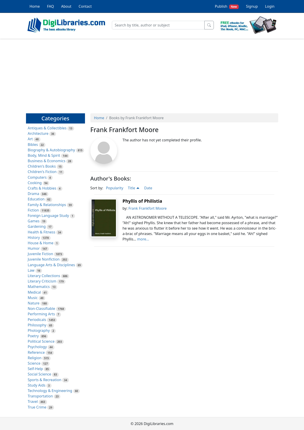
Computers (37, 177)
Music (33, 297)
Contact (85, 6)
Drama (33, 193)
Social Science (39, 374)
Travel (33, 401)
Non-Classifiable (41, 308)
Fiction (33, 210)
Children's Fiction (42, 171)
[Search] (158, 25)
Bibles (33, 144)
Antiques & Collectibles (47, 128)
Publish (227, 6)
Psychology (37, 346)
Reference (36, 352)
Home (35, 6)
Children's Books (42, 166)
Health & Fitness (41, 232)
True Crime (37, 407)
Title (134, 187)
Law (31, 270)
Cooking (35, 182)
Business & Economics (47, 160)
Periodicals (37, 319)
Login (270, 6)
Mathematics (39, 286)
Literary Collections (44, 275)
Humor (34, 248)
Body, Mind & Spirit (44, 155)
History (34, 237)
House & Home (41, 242)
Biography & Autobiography (51, 149)
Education (36, 199)
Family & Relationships (47, 204)
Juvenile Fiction (40, 253)
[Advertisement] (152, 74)
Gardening (37, 226)
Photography (39, 330)
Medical (34, 292)
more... (143, 239)
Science (34, 363)
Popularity (114, 187)
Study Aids (36, 385)
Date (148, 187)
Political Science (41, 341)
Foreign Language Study (48, 215)
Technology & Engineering (50, 390)
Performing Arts (41, 313)
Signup (252, 6)
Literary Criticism (42, 281)
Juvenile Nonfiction (44, 259)
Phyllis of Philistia (142, 201)
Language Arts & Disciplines (51, 264)
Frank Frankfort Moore (147, 208)
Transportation (40, 396)
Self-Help (35, 368)
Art (30, 138)
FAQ (50, 6)
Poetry (33, 335)
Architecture (38, 133)
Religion (35, 357)
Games (34, 221)
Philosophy (37, 325)
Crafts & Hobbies (42, 188)
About (66, 6)
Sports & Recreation (44, 379)
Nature (34, 303)
